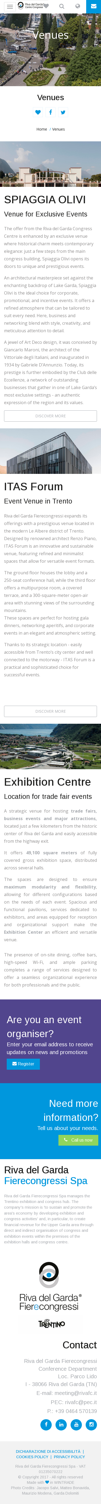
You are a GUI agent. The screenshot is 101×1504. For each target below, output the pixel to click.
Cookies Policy (32, 1457)
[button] (46, 6)
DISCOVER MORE (50, 415)
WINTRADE (64, 1482)
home (41, 129)
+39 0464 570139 (76, 1411)
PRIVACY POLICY (69, 1457)
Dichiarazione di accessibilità (48, 1451)
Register (23, 1063)
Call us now (78, 1140)
